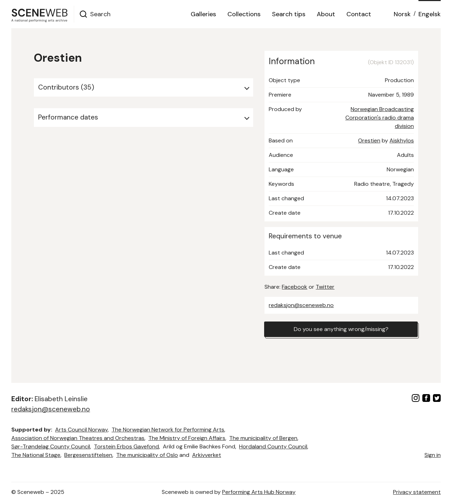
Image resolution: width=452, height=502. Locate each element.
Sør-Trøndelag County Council (50, 446)
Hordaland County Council (273, 446)
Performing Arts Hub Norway (259, 492)
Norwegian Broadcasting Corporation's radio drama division (379, 117)
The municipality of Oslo (147, 455)
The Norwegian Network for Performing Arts (168, 429)
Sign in (432, 455)
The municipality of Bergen (263, 438)
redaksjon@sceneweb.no (301, 305)
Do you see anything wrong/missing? (341, 329)
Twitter (325, 286)
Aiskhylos (401, 140)
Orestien (369, 140)
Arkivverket (206, 455)
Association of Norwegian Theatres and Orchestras (77, 438)
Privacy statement (417, 492)
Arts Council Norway (81, 429)
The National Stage (35, 455)
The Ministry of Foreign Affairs (186, 438)
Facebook (294, 286)
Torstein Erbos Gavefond (126, 446)
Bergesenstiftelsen (88, 455)
